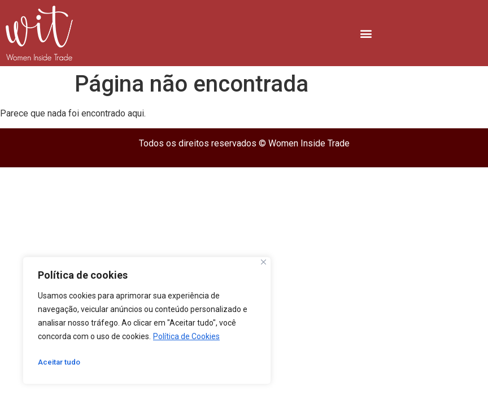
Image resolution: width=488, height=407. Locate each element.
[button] (366, 33)
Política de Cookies (186, 336)
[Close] (263, 262)
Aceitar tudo (60, 362)
